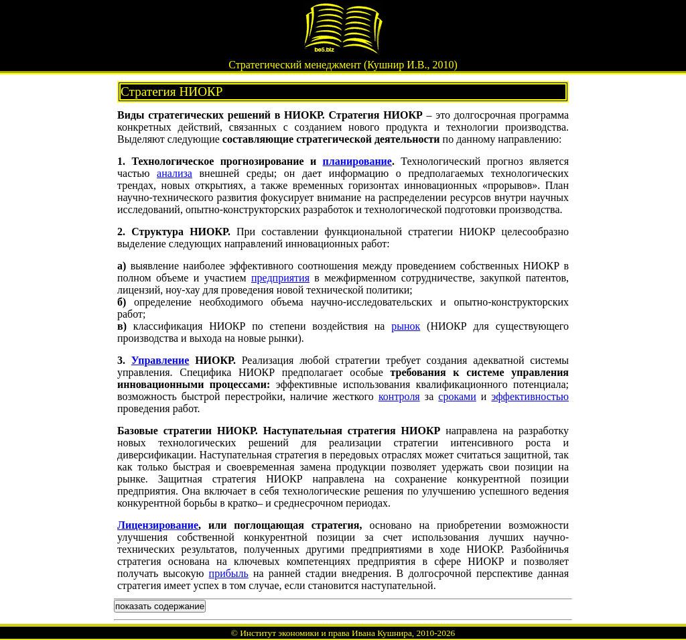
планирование (357, 161)
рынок (405, 326)
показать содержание (159, 606)
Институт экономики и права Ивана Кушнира (326, 633)
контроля (399, 396)
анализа (174, 173)
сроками (457, 396)
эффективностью (530, 396)
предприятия (280, 277)
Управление (160, 360)
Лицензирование (157, 525)
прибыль (229, 573)
